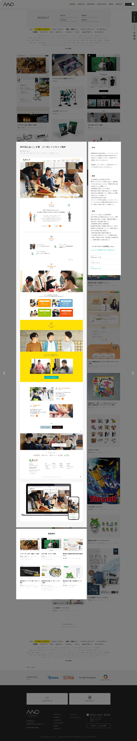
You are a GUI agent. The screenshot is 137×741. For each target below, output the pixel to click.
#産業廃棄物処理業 (72, 585)
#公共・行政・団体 (72, 558)
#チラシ (64, 559)
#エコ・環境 (71, 586)
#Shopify (36, 586)
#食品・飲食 (33, 556)
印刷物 (65, 558)
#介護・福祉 (23, 153)
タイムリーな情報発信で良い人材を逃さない (103, 250)
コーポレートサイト (25, 151)
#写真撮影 (51, 153)
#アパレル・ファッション (54, 556)
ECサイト (45, 556)
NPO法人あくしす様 (96, 268)
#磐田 (79, 558)
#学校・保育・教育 (30, 153)
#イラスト (57, 153)
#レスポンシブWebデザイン (42, 153)
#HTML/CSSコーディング (26, 557)
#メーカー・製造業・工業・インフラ (50, 586)
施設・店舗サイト (25, 556)
